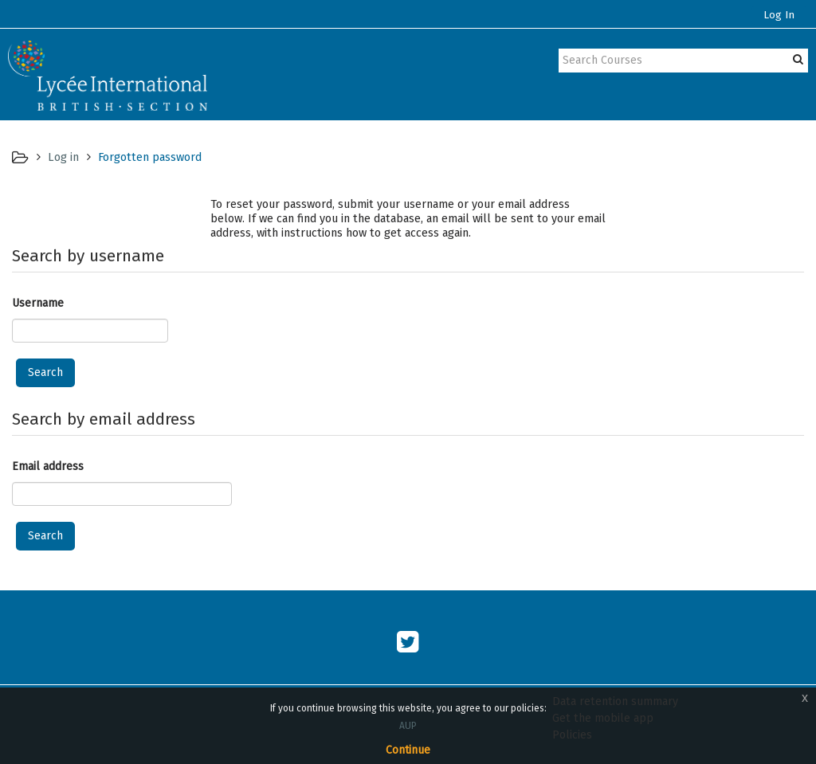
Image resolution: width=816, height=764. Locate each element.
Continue (408, 750)
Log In (778, 15)
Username (38, 303)
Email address (48, 466)
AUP (408, 725)
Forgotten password (150, 157)
